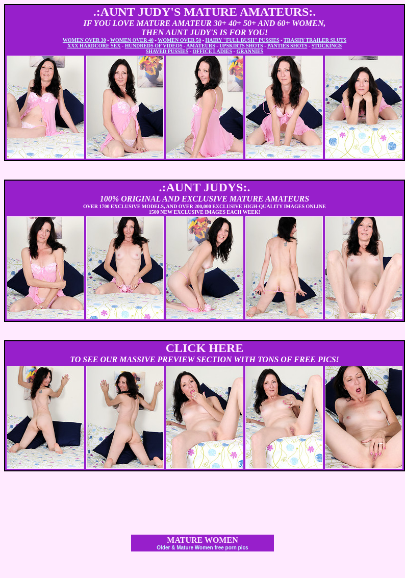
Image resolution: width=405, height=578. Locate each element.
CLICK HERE (205, 348)
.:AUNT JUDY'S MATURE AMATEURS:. (204, 11)
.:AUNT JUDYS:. (204, 187)
